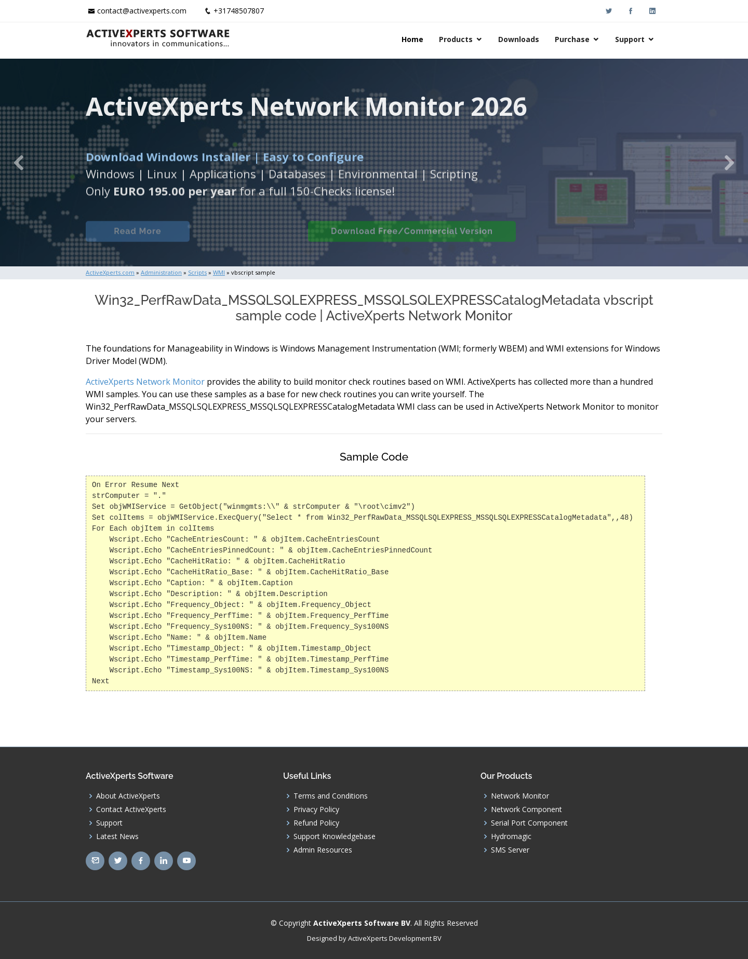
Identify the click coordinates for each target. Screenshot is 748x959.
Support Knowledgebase (334, 836)
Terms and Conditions (330, 796)
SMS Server (510, 850)
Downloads (518, 39)
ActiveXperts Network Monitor (145, 381)
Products (456, 39)
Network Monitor (520, 796)
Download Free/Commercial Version (412, 238)
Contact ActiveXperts (131, 809)
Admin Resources (322, 850)
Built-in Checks (249, 238)
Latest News (117, 836)
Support (630, 39)
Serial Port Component (529, 823)
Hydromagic (511, 836)
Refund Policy (316, 823)
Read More (137, 238)
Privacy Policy (316, 809)
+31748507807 (238, 11)
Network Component (526, 809)
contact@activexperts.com (141, 11)
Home (412, 39)
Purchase (572, 39)
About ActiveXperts (128, 796)
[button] (18, 162)
